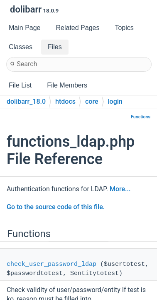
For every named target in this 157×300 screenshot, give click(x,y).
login (115, 101)
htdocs (65, 101)
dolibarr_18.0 (26, 101)
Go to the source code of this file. (56, 207)
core (91, 101)
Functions (140, 117)
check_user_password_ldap (51, 264)
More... (120, 189)
